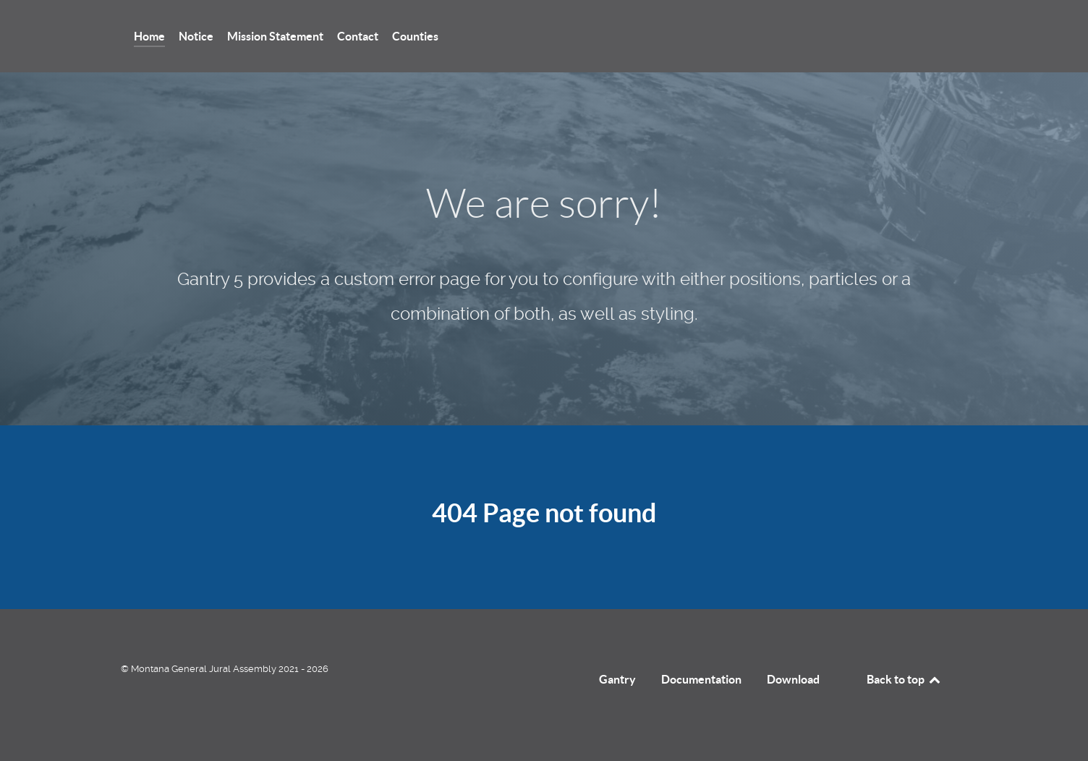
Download (793, 679)
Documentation (701, 679)
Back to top (904, 679)
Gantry (617, 679)
